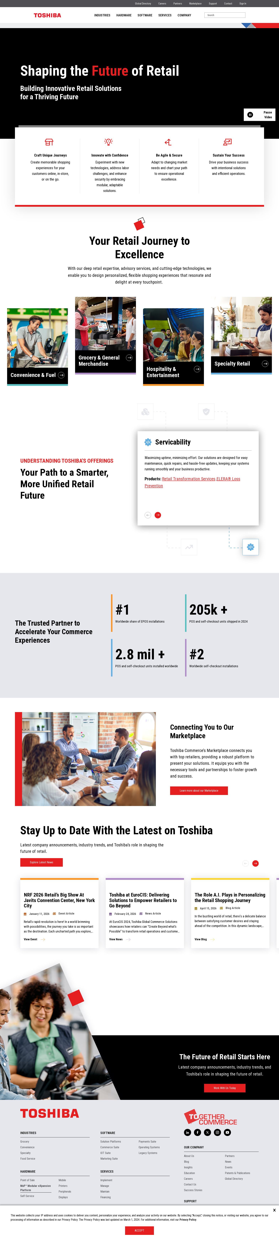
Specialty (25, 1153)
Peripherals (65, 1191)
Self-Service (27, 1196)
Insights (188, 1167)
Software (107, 1133)
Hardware (27, 1171)
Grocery (24, 1141)
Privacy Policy (188, 1219)
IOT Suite (105, 1153)
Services (107, 1171)
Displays (63, 1197)
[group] (69, 913)
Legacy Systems (148, 1153)
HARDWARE (123, 15)
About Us (189, 1156)
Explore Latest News (41, 862)
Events (228, 1167)
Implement (106, 1180)
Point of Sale (27, 1180)
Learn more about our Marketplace (199, 790)
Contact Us (190, 1184)
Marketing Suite (109, 1158)
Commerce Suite (109, 1147)
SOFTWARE (145, 15)
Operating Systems (149, 1147)
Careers (162, 3)
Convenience (27, 1147)
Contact (228, 3)
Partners (177, 3)
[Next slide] (255, 863)
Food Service (27, 1158)
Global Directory (143, 3)
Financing (105, 1197)
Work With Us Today (225, 1088)
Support (213, 3)
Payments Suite (147, 1141)
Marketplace (195, 3)
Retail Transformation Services (188, 478)
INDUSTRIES (102, 15)
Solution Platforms (110, 1141)
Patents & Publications (237, 1173)
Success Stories (193, 1190)
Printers (63, 1186)
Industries (28, 1133)
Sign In (242, 3)
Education (189, 1173)
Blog (186, 1161)
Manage (104, 1186)
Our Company (194, 1147)
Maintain (104, 1191)
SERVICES (165, 15)
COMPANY (184, 15)
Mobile (62, 1180)
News (228, 1161)
